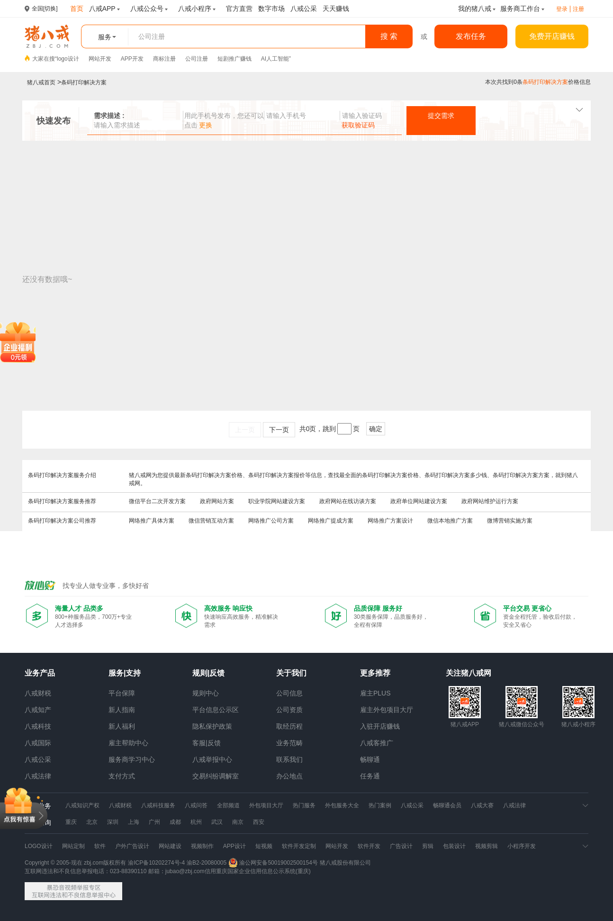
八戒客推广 (376, 743)
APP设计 (234, 846)
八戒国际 (38, 743)
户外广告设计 (132, 846)
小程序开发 (521, 846)
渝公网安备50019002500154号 (273, 862)
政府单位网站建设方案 (418, 501)
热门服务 (304, 805)
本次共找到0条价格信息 (538, 82)
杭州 (196, 822)
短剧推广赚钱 (234, 58)
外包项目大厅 (266, 805)
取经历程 (289, 726)
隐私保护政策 (212, 726)
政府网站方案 (217, 501)
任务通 (370, 776)
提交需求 (441, 115)
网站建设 (170, 846)
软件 (100, 846)
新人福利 (121, 726)
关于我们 (291, 673)
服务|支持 (124, 673)
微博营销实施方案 (509, 520)
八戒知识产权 (82, 805)
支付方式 (121, 776)
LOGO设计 (39, 846)
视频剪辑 (486, 846)
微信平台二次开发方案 (157, 501)
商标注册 (164, 58)
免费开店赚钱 (552, 36)
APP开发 (132, 58)
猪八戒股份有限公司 (345, 862)
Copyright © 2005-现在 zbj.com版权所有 (75, 862)
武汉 (217, 822)
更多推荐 (375, 673)
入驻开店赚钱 (380, 726)
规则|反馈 (208, 673)
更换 (205, 125)
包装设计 (454, 846)
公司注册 (196, 58)
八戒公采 (38, 759)
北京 (92, 822)
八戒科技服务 (158, 805)
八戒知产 (38, 709)
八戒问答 (196, 805)
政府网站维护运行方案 (489, 501)
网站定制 (73, 846)
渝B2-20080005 (206, 862)
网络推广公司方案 (271, 520)
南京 (237, 822)
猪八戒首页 (41, 82)
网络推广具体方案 (151, 520)
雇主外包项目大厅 (386, 709)
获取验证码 (358, 125)
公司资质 (289, 709)
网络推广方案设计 (390, 520)
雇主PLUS (375, 693)
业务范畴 (289, 743)
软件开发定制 (299, 846)
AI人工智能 (275, 58)
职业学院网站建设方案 (276, 501)
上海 (133, 822)
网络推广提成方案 (330, 520)
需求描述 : (109, 115)
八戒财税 (38, 693)
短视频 (263, 846)
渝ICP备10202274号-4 (156, 862)
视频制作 (202, 846)
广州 (154, 822)
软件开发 (369, 846)
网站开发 (100, 58)
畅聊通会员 (447, 805)
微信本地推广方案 (450, 520)
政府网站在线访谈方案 (347, 501)
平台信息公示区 (215, 709)
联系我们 (289, 759)
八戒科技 (38, 726)
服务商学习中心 (131, 759)
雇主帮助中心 (128, 743)
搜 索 (388, 36)
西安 (258, 822)
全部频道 (228, 805)
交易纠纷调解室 (215, 776)
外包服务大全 (342, 805)
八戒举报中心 (212, 759)
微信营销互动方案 (211, 520)
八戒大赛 (482, 805)
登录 (562, 9)
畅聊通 (370, 759)
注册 (578, 9)
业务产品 (40, 673)
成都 (175, 822)
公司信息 (289, 693)
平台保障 (121, 693)
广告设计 (401, 846)
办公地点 (289, 776)
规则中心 (205, 693)
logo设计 (68, 58)
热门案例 (380, 805)
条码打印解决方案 (84, 82)
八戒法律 (38, 776)
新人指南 (121, 709)
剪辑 (427, 846)
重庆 (71, 822)
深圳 (112, 822)
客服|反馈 (206, 743)
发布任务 (471, 36)
